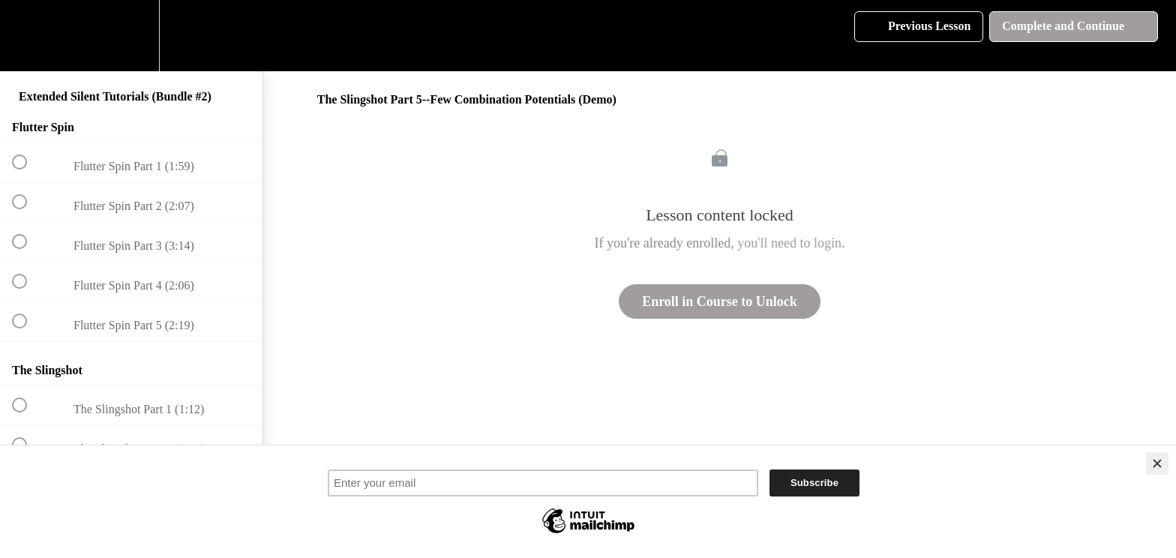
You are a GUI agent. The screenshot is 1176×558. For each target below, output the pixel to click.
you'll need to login (789, 243)
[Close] (1157, 463)
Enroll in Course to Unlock (719, 301)
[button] (28, 35)
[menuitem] (131, 35)
